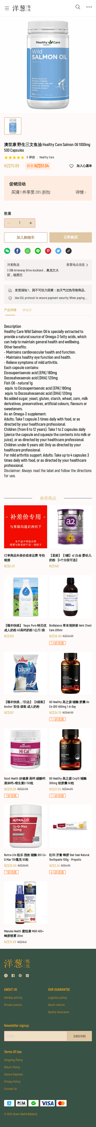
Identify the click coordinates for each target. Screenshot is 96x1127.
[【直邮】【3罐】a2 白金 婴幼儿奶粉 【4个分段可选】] (70, 537)
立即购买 (70, 237)
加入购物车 (26, 237)
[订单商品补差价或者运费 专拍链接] (25, 537)
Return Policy (12, 1067)
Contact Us (10, 1089)
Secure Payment (13, 1075)
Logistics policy (57, 998)
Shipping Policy (13, 1060)
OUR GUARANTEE (59, 989)
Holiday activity (13, 998)
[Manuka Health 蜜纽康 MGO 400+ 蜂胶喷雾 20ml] (25, 913)
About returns (56, 1005)
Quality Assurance (58, 1012)
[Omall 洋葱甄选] (21, 8)
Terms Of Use (13, 1052)
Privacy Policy (12, 1082)
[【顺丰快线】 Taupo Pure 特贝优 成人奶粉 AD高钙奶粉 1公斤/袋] (25, 607)
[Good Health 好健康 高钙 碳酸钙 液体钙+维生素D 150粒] (25, 763)
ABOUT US (10, 989)
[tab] (10, 311)
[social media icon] (6, 976)
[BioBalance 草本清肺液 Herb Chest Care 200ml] (70, 610)
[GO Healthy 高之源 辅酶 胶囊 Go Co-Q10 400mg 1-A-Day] (70, 687)
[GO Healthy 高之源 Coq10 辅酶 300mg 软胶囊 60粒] (70, 763)
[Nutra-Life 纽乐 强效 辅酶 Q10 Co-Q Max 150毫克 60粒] (25, 840)
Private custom (13, 1005)
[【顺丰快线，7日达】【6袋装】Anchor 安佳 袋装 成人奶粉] (25, 684)
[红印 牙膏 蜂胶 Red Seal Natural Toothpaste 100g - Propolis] (70, 840)
